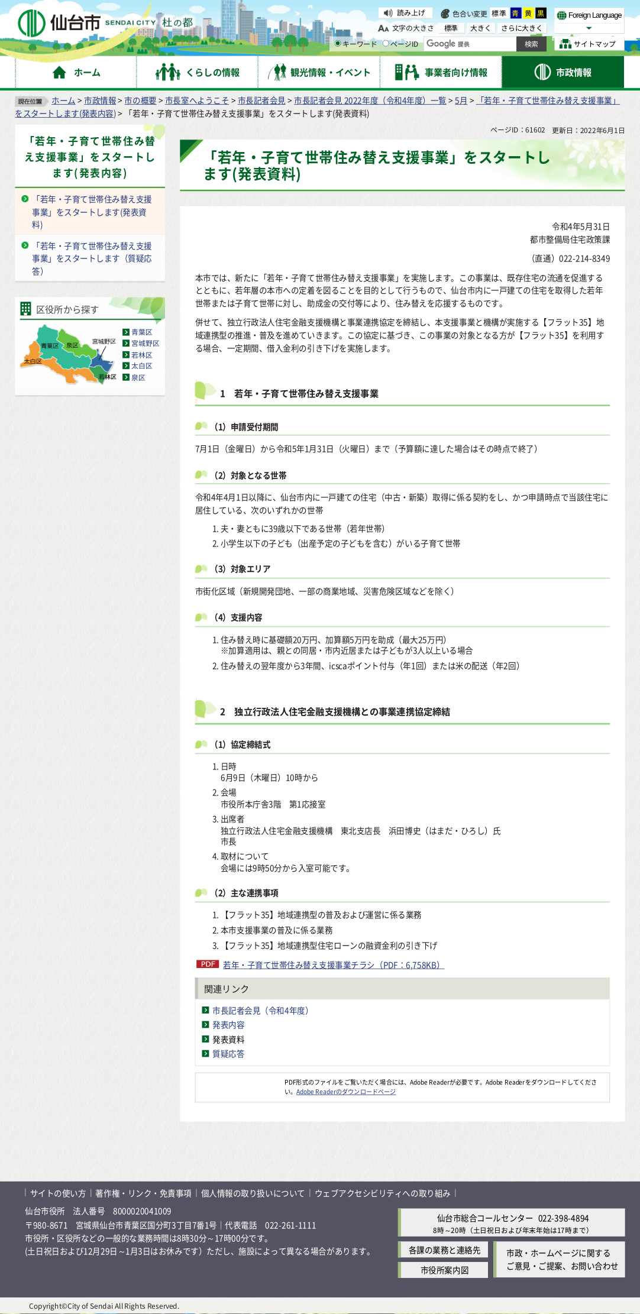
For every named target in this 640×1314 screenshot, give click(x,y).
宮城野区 (145, 343)
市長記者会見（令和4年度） (262, 1010)
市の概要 (140, 100)
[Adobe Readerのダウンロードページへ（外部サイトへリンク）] (240, 1081)
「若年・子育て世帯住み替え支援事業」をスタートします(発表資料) (92, 212)
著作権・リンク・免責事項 (143, 1193)
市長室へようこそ (197, 100)
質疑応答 (228, 1053)
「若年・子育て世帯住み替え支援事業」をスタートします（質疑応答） (92, 258)
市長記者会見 (262, 100)
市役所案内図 (444, 1270)
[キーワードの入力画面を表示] (337, 43)
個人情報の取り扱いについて (253, 1193)
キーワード (355, 43)
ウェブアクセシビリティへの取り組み (383, 1193)
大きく (481, 28)
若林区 (142, 354)
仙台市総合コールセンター (485, 1218)
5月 (461, 100)
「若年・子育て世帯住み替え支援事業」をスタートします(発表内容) (90, 157)
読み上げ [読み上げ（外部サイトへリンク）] (411, 13)
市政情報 (100, 100)
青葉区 (142, 332)
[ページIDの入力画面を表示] (386, 43)
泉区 (138, 377)
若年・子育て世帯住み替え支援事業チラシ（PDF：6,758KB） (333, 964)
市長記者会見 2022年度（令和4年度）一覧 (370, 100)
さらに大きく (522, 28)
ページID (401, 43)
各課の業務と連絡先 (445, 1249)
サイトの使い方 (58, 1193)
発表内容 (228, 1025)
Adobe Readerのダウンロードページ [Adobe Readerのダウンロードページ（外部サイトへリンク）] (346, 1091)
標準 (500, 13)
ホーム (63, 100)
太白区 (142, 366)
